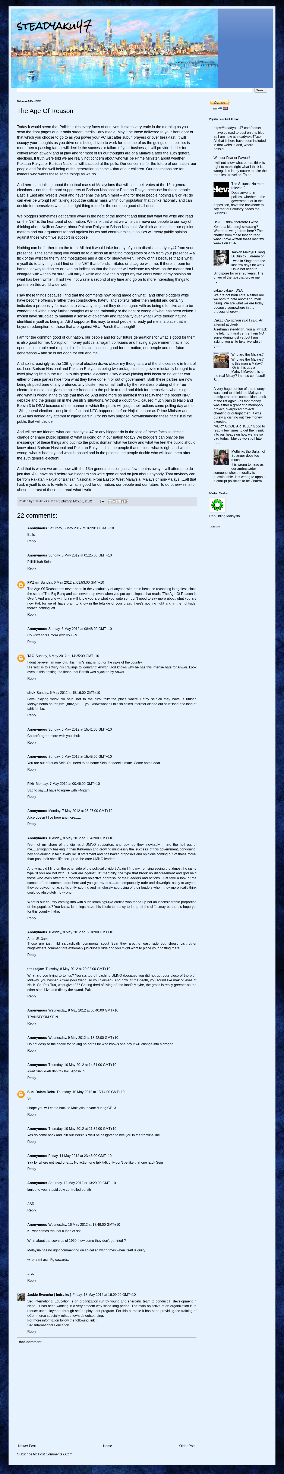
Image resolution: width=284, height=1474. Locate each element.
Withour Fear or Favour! (232, 158)
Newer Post (27, 1446)
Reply (31, 541)
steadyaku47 (54, 25)
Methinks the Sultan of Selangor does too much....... (248, 455)
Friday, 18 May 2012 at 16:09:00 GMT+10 (104, 1294)
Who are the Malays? (247, 354)
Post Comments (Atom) (55, 1454)
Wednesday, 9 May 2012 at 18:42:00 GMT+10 (83, 1037)
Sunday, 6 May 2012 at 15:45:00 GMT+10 (80, 756)
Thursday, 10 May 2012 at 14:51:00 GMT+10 (82, 1065)
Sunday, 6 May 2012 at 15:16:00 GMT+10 (68, 692)
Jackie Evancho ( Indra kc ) (49, 1294)
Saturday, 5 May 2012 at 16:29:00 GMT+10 (81, 528)
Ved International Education (48, 1325)
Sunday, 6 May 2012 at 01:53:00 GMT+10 (72, 582)
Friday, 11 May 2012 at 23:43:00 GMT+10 (79, 1156)
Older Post (187, 1446)
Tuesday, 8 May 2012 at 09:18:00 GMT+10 (80, 932)
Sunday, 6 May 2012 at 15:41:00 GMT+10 (80, 729)
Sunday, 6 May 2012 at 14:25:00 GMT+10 (67, 656)
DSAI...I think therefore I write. (236, 222)
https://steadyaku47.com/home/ (237, 128)
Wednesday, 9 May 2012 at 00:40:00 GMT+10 (83, 1010)
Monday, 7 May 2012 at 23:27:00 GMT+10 (80, 811)
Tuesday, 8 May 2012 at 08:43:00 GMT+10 (80, 838)
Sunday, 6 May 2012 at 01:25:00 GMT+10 (80, 555)
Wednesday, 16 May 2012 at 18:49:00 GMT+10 (84, 1224)
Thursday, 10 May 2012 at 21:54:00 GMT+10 (82, 1128)
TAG (30, 656)
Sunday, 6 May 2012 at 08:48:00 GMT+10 (80, 629)
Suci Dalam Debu (41, 1092)
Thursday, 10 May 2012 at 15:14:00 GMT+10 (91, 1092)
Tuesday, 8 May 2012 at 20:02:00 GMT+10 (77, 969)
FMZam (33, 582)
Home (107, 1446)
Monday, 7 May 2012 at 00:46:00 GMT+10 (68, 783)
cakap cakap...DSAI (229, 290)
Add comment (30, 1342)
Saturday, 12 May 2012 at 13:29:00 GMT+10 (82, 1183)
